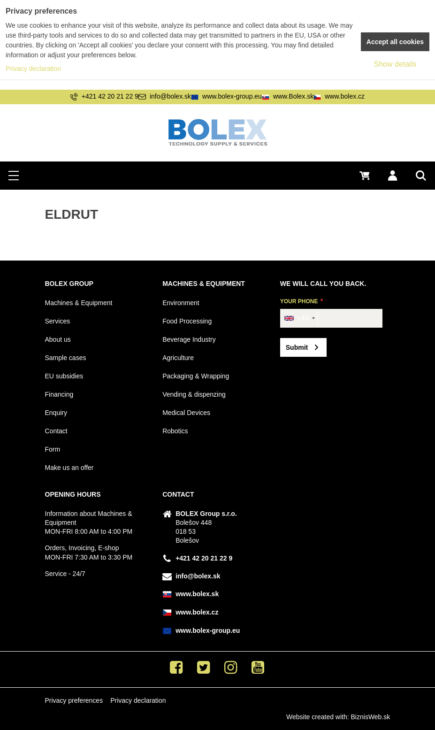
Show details (395, 64)
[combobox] (299, 318)
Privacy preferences (74, 700)
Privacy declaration (138, 700)
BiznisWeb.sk (370, 717)
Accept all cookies (395, 42)
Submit (297, 347)
